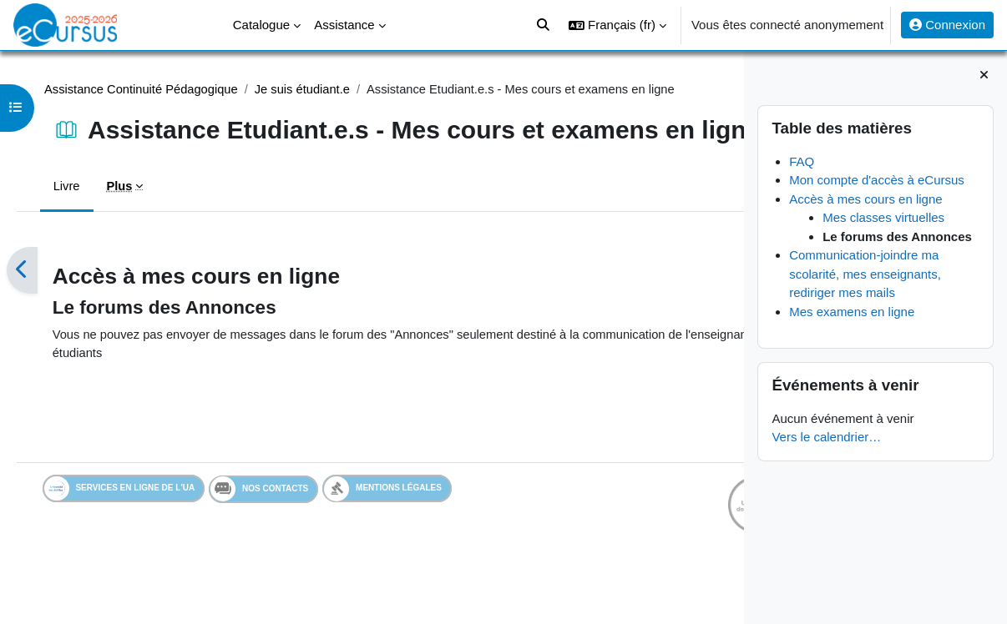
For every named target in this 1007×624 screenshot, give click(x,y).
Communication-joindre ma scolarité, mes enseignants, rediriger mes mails (865, 273)
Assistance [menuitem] (344, 25)
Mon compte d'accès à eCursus (876, 180)
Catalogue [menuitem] (261, 25)
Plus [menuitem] (142, 221)
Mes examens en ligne (851, 311)
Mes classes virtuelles (883, 217)
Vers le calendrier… (826, 437)
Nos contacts (283, 525)
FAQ (801, 161)
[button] (617, 25)
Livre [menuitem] (90, 221)
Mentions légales (407, 525)
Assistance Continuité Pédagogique (165, 89)
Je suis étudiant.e (329, 89)
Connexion (947, 25)
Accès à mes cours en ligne (865, 199)
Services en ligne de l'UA (143, 525)
